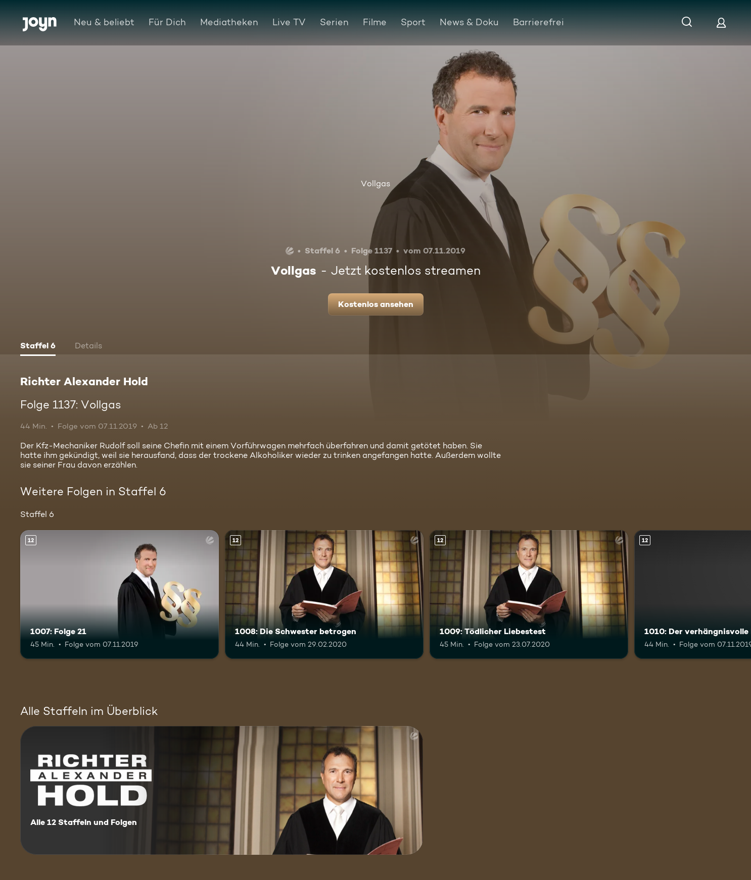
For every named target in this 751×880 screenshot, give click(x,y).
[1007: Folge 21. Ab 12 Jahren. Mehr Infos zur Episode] (119, 594)
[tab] (38, 347)
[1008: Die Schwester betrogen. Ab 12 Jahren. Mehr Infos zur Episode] (324, 594)
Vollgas (375, 183)
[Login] (721, 22)
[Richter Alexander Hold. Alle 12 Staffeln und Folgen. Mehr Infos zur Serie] (221, 790)
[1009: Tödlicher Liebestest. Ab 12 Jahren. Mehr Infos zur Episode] (529, 594)
